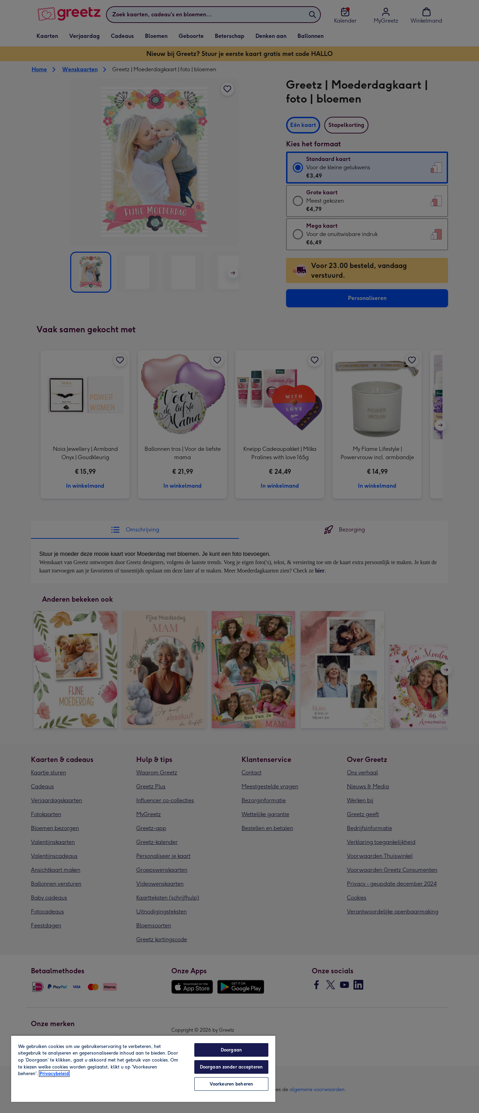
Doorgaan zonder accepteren (231, 1067)
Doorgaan (231, 1050)
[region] (143, 1068)
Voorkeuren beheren (231, 1084)
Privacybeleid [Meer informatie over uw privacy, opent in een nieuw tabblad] (54, 1073)
